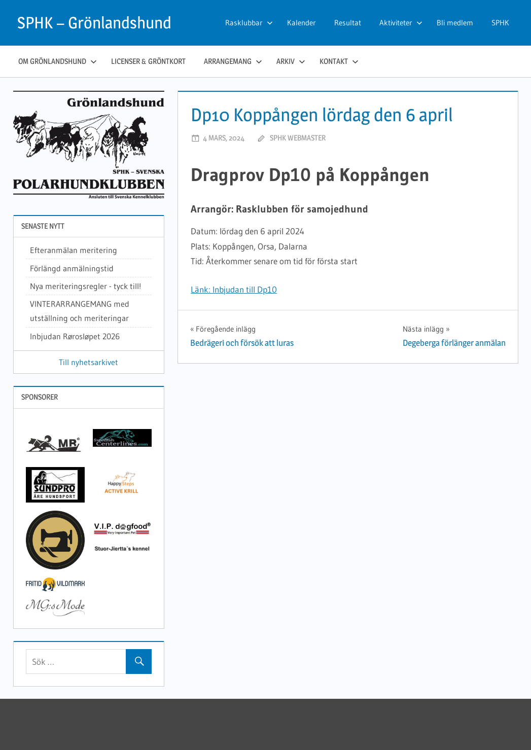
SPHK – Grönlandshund (94, 22)
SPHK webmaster (298, 137)
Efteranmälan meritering (73, 250)
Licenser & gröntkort (148, 61)
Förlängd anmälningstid (72, 268)
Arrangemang (233, 61)
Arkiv (290, 61)
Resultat (347, 22)
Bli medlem (455, 22)
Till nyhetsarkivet (88, 362)
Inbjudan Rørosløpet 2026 (75, 336)
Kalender (301, 22)
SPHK (500, 22)
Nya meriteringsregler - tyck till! (85, 286)
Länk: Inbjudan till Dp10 (234, 289)
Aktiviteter (400, 22)
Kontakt (339, 61)
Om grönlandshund (57, 61)
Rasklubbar (249, 22)
